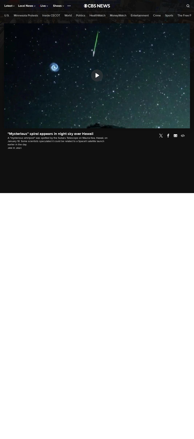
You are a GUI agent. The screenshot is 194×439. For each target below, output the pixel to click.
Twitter (161, 135)
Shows (58, 5)
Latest (9, 5)
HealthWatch (98, 15)
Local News (26, 5)
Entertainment (140, 15)
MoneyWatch (118, 15)
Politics (80, 15)
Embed (183, 135)
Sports (169, 15)
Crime (157, 15)
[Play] (97, 75)
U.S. (6, 15)
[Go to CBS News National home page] (97, 6)
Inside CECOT (51, 15)
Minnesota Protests (26, 15)
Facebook (168, 135)
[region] (97, 75)
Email (175, 135)
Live (44, 6)
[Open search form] (188, 5)
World (68, 15)
